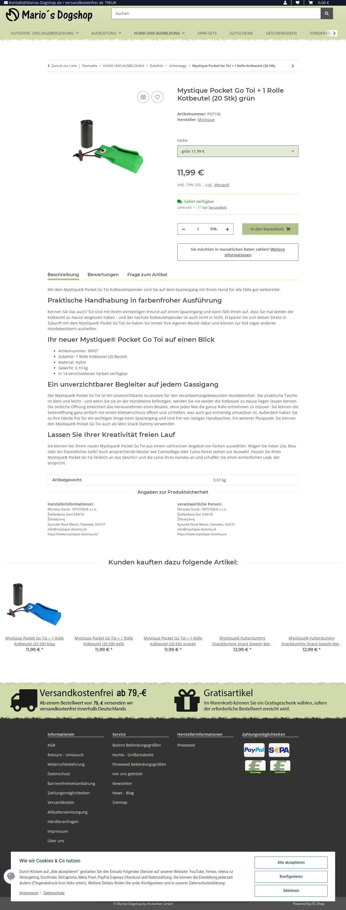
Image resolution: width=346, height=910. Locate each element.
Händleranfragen (63, 821)
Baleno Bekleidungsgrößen (136, 745)
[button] (285, 2)
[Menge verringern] (183, 229)
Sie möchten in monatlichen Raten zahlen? (238, 252)
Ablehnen (291, 891)
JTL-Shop (317, 903)
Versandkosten (61, 802)
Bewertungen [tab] (103, 274)
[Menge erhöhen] (227, 229)
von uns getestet (127, 773)
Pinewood (186, 745)
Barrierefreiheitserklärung (71, 783)
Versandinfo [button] (218, 207)
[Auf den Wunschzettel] (157, 97)
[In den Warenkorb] (52, 84)
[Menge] (198, 229)
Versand (221, 184)
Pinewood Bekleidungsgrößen (139, 764)
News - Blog (123, 792)
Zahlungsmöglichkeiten (69, 792)
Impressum (29, 893)
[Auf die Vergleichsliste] (143, 97)
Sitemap (119, 802)
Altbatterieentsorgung (68, 812)
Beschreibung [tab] (63, 274)
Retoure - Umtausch (66, 754)
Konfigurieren (290, 877)
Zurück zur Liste (64, 65)
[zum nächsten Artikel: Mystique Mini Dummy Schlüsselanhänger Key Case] (292, 66)
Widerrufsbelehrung (66, 764)
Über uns (56, 840)
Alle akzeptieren (290, 863)
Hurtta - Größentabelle (133, 754)
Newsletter (122, 783)
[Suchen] (216, 13)
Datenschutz (54, 893)
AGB (51, 745)
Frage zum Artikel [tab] (147, 274)
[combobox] (237, 151)
